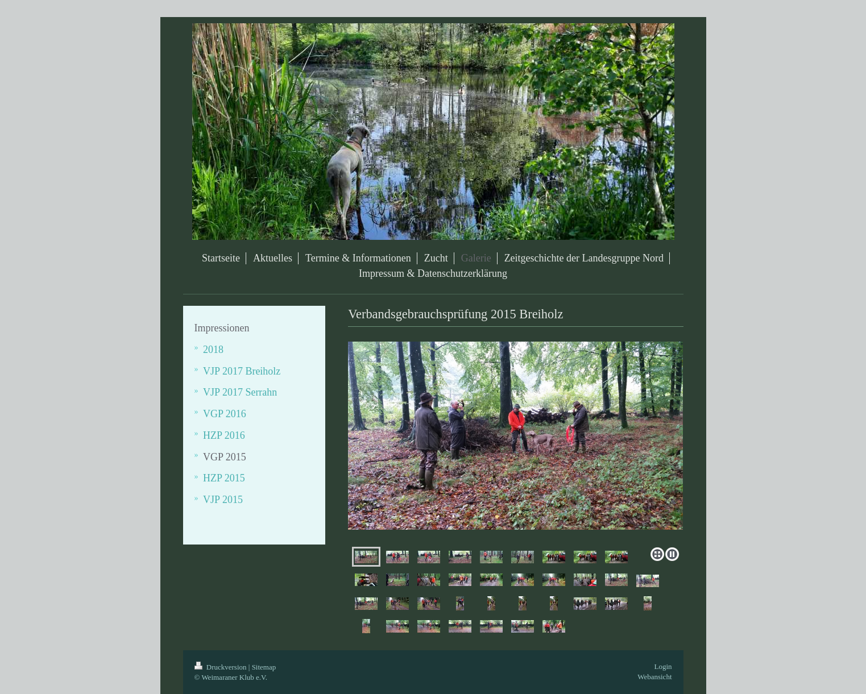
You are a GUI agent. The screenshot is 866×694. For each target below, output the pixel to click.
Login (663, 666)
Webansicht (654, 676)
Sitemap (264, 667)
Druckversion (221, 667)
